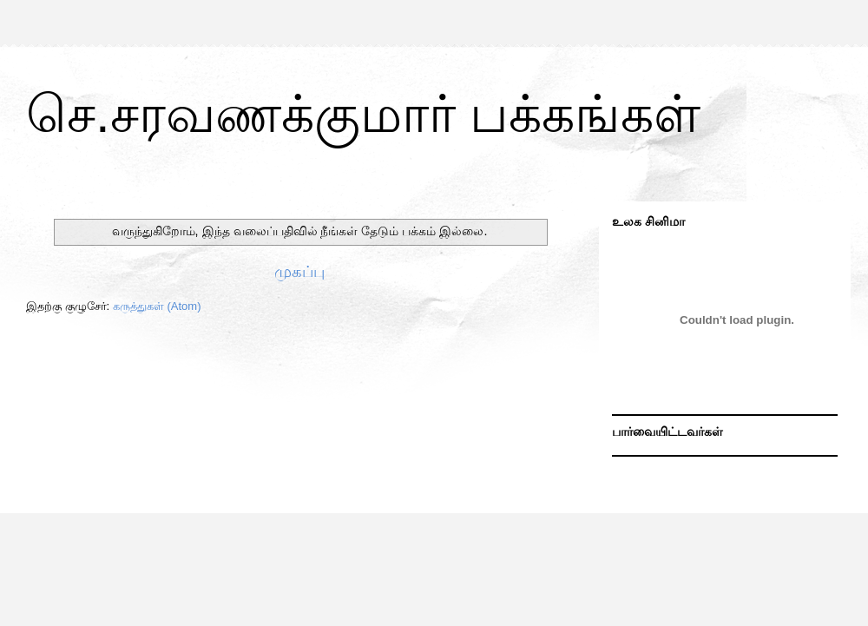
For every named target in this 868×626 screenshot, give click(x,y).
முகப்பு (299, 271)
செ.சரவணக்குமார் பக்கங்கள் (363, 114)
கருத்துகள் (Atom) (157, 306)
